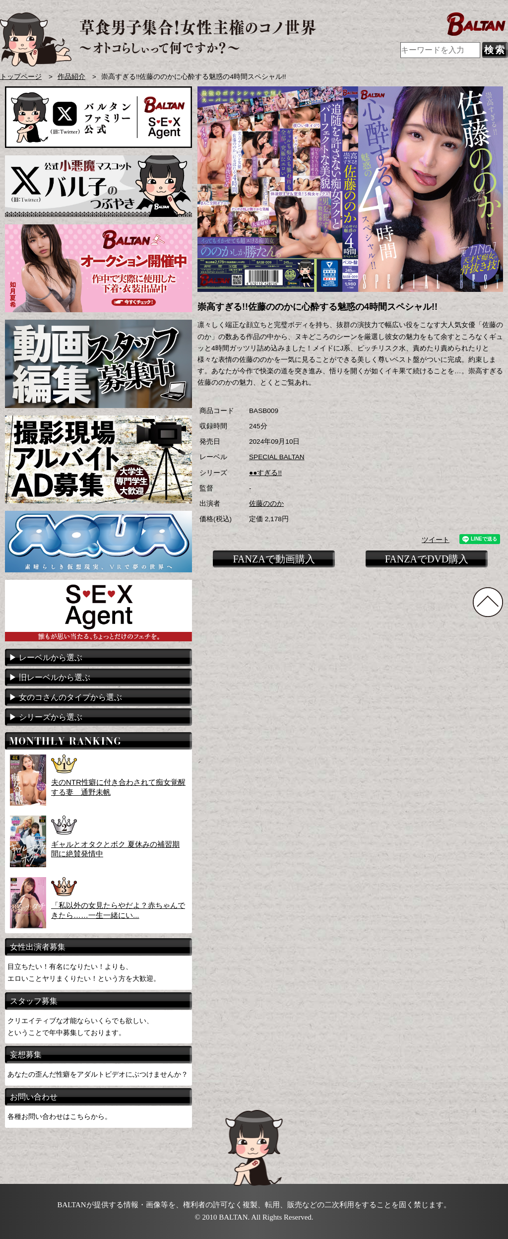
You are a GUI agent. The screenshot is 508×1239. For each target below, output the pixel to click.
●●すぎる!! (265, 473)
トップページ (21, 76)
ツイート (435, 540)
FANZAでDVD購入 (427, 558)
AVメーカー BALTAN (158, 39)
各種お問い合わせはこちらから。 (59, 1116)
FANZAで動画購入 (274, 558)
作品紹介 (71, 76)
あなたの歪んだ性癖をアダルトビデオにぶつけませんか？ (97, 1074)
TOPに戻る (488, 602)
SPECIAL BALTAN (277, 457)
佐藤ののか (266, 503)
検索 (495, 50)
